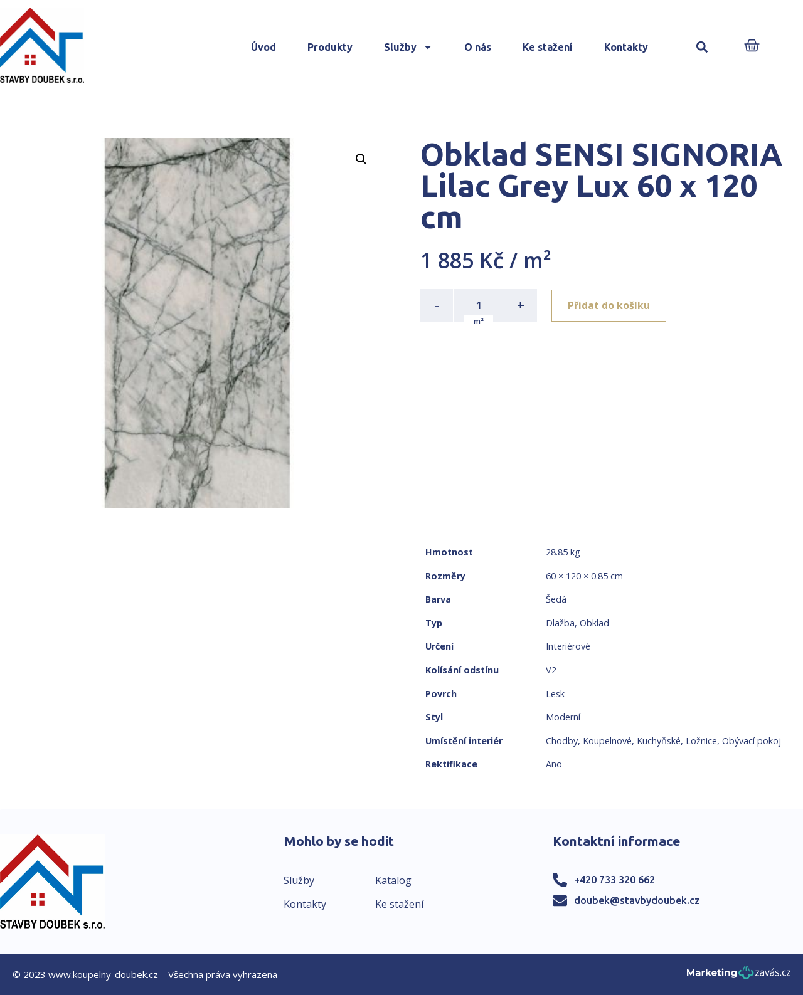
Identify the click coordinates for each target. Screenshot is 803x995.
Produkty (330, 47)
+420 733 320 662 (614, 879)
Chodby (562, 741)
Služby (408, 47)
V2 (551, 670)
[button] (702, 47)
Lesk (555, 694)
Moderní (563, 717)
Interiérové (568, 646)
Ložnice (701, 741)
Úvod (263, 47)
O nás (477, 47)
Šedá (556, 599)
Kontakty (626, 47)
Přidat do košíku (609, 305)
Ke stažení (548, 47)
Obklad (594, 623)
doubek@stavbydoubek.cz (637, 900)
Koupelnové (607, 741)
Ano (554, 764)
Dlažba (560, 623)
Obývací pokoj (751, 741)
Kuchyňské (659, 741)
